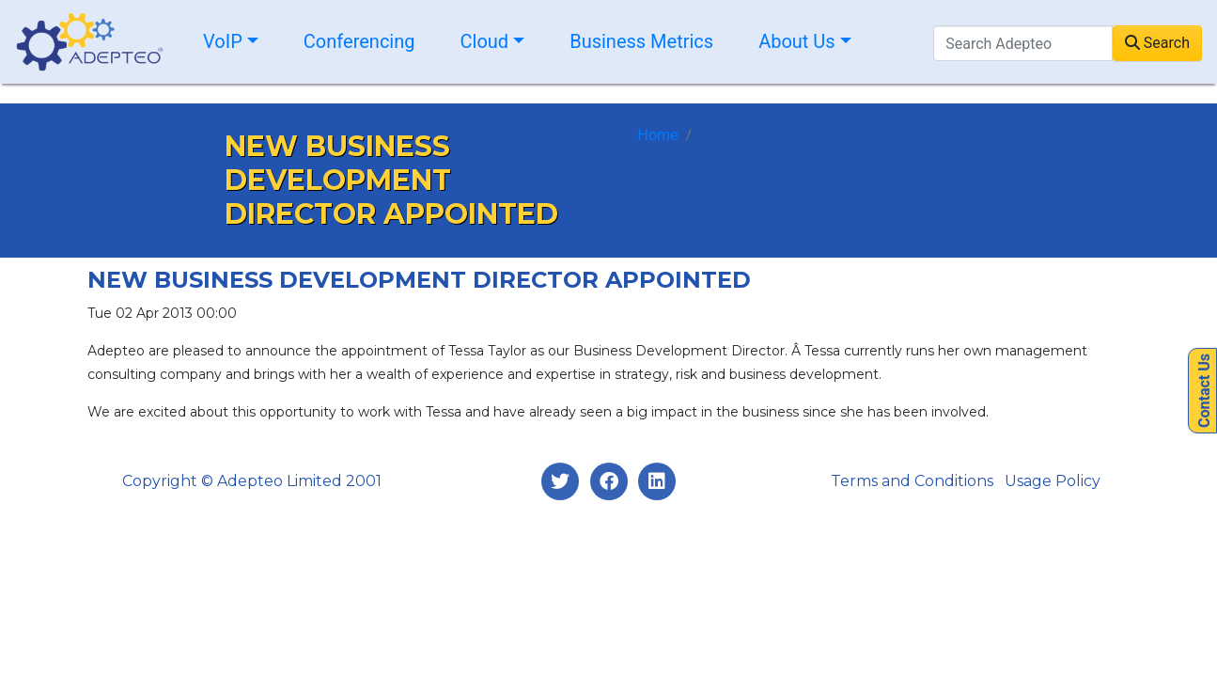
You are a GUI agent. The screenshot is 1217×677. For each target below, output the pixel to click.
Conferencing (359, 41)
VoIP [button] (222, 41)
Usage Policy (1052, 481)
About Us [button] (796, 41)
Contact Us (1204, 391)
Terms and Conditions (912, 481)
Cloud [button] (484, 41)
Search (1157, 43)
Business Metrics (641, 41)
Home (658, 135)
